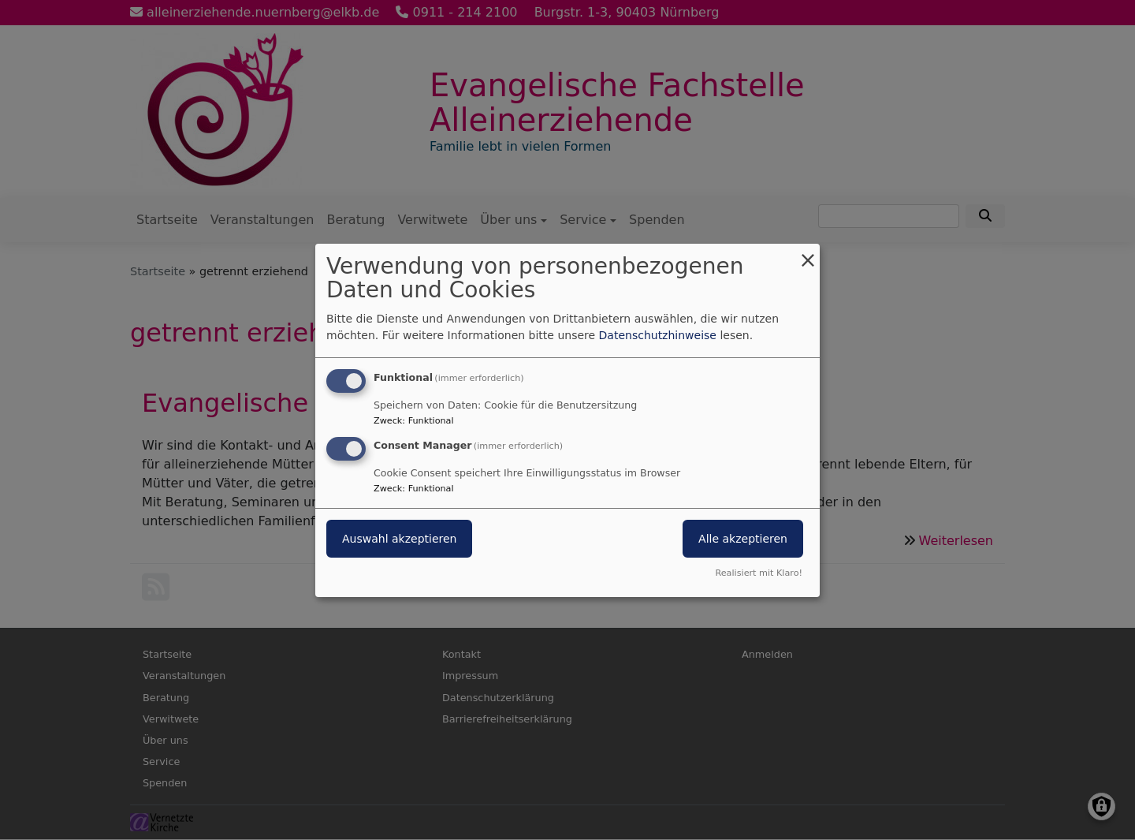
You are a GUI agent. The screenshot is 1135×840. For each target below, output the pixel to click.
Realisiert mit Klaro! (758, 573)
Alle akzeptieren (742, 538)
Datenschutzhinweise (657, 335)
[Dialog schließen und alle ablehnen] (808, 253)
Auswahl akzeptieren (399, 538)
